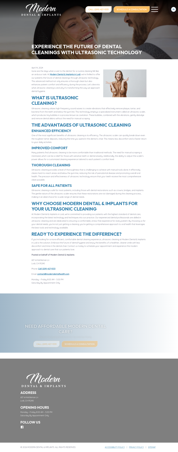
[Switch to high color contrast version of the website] (173, 9)
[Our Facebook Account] (22, 427)
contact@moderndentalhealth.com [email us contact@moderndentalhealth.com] (53, 274)
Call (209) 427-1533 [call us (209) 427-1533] (99, 9)
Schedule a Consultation (132, 9)
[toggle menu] (155, 9)
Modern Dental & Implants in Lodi (65, 74)
